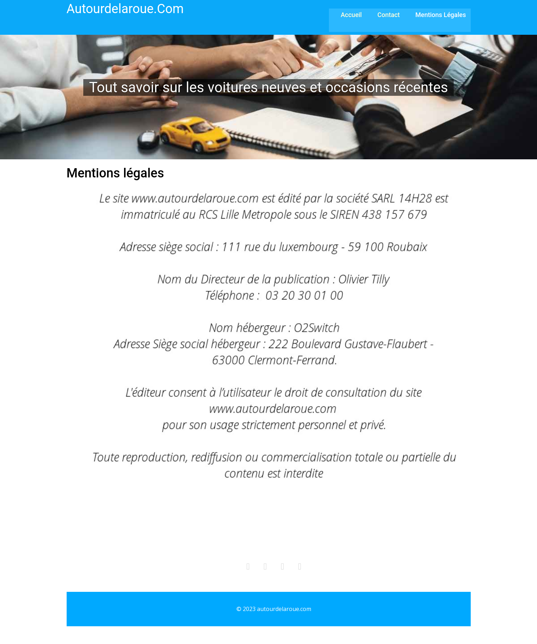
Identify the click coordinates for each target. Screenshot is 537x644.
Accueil (351, 14)
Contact (388, 14)
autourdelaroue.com (125, 8)
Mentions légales (440, 14)
